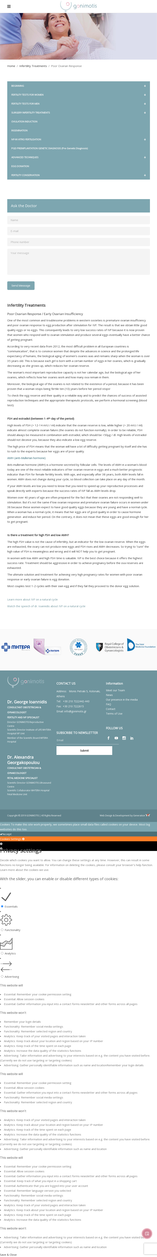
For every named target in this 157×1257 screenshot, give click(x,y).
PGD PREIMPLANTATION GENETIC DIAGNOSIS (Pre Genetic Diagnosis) (49, 148)
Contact (110, 709)
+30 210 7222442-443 (76, 701)
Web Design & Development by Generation (125, 815)
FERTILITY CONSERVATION (78, 175)
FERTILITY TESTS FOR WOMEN (78, 94)
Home (11, 66)
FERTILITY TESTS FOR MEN (78, 103)
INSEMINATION (19, 130)
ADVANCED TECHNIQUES (78, 157)
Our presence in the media (122, 699)
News (109, 695)
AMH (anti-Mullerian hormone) (26, 458)
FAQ (108, 704)
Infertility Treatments (33, 66)
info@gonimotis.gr (75, 711)
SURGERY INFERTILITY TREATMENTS (78, 112)
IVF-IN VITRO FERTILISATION (78, 139)
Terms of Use (114, 713)
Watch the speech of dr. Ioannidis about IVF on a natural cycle (46, 606)
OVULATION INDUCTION (24, 121)
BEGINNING (78, 85)
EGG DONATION (20, 166)
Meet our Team (115, 690)
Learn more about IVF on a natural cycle (32, 599)
